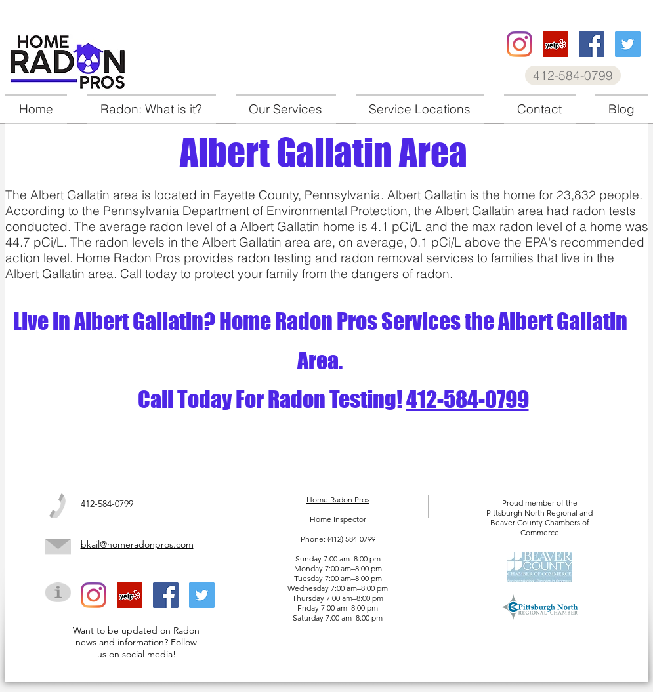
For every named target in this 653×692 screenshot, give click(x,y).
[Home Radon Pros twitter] (628, 44)
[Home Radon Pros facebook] (591, 44)
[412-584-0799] (573, 75)
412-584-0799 (467, 399)
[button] (286, 109)
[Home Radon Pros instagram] (519, 44)
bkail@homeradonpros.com (137, 544)
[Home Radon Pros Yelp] (555, 44)
